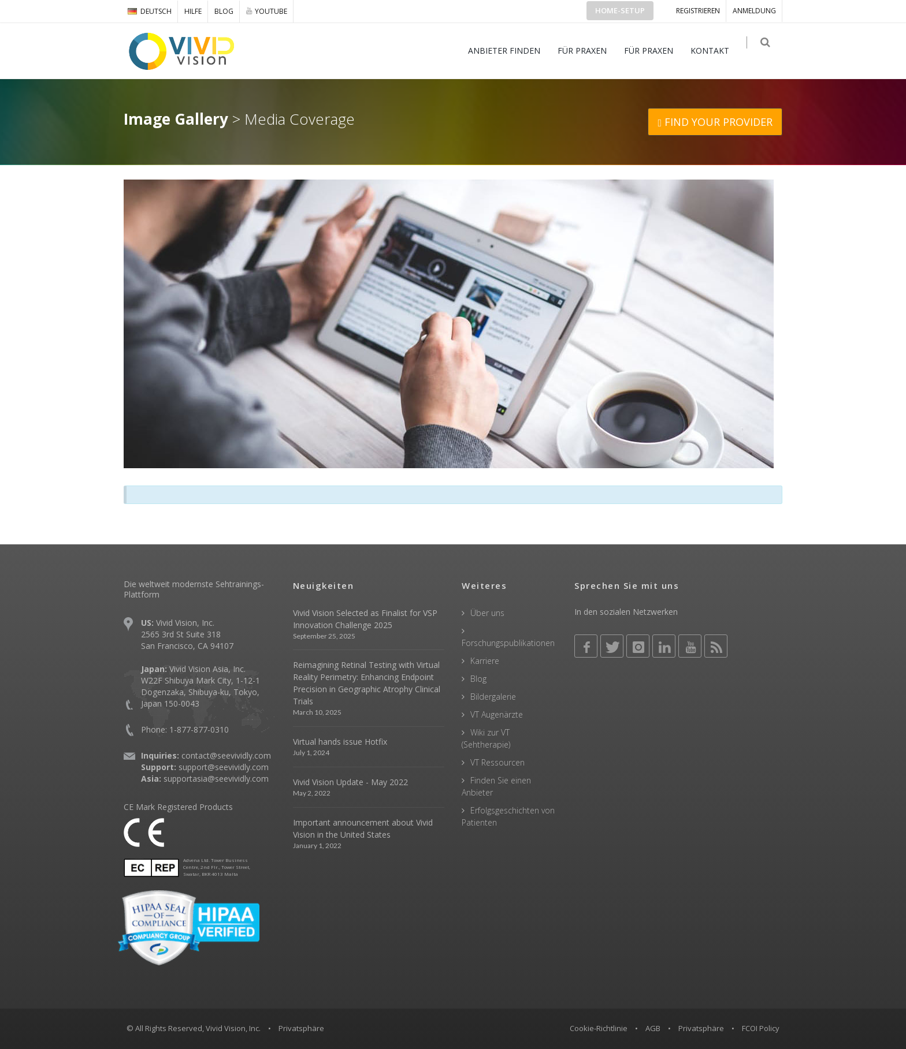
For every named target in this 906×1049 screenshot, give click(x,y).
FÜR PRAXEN (587, 50)
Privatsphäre (701, 1028)
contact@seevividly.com (226, 755)
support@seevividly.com (224, 766)
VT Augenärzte (496, 714)
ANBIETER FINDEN (510, 50)
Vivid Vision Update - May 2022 (350, 782)
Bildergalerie (493, 696)
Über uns (487, 612)
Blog (223, 11)
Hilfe (193, 11)
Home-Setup (620, 10)
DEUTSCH (150, 11)
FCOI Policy (760, 1028)
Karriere (484, 660)
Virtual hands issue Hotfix (340, 741)
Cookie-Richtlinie (598, 1028)
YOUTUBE (266, 11)
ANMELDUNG (754, 11)
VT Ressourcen (497, 762)
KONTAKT (715, 50)
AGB (652, 1028)
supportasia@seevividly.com (216, 778)
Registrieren (698, 11)
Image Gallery (176, 119)
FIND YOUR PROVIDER (715, 122)
